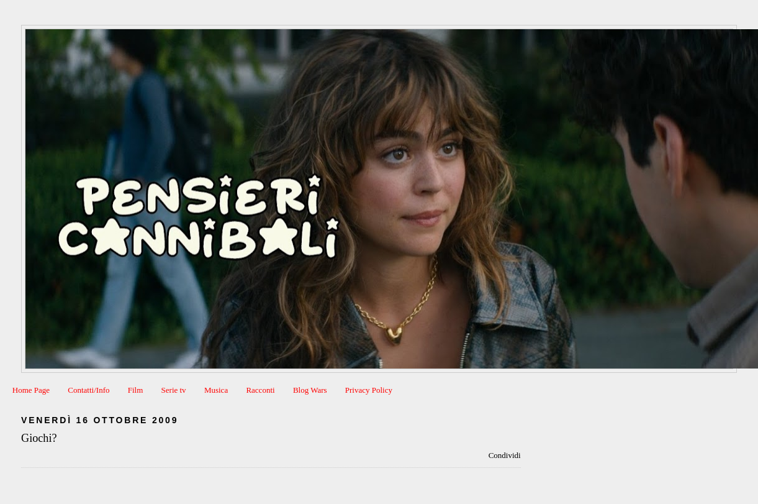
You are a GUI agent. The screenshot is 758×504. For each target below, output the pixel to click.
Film (135, 390)
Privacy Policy (368, 390)
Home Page (31, 390)
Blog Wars (310, 390)
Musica (216, 390)
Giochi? (39, 438)
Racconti (260, 390)
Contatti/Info (88, 390)
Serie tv (173, 390)
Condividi (505, 455)
